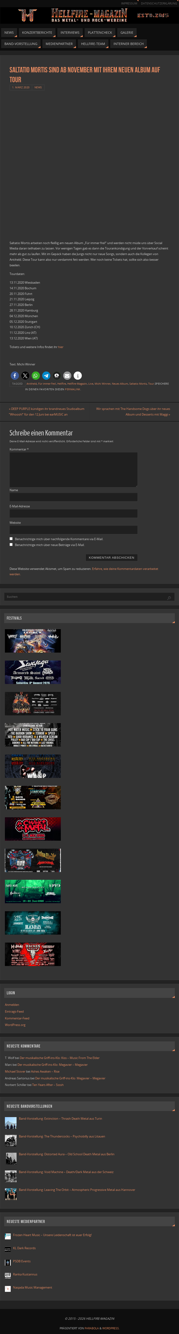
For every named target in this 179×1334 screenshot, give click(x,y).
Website (15, 522)
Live (90, 383)
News (38, 87)
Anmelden (12, 1005)
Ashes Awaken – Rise (45, 1071)
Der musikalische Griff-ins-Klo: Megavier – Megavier (52, 1065)
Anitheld (32, 383)
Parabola (92, 1328)
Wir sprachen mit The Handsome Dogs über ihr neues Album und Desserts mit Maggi (132, 411)
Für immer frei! (47, 383)
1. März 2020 (21, 87)
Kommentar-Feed (17, 1018)
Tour (151, 383)
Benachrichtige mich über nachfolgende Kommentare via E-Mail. (59, 539)
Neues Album (120, 383)
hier (60, 347)
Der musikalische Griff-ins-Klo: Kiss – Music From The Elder (60, 1058)
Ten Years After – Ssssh (48, 1085)
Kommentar (19, 449)
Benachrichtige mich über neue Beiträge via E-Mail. (50, 545)
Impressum (129, 3)
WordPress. (111, 1328)
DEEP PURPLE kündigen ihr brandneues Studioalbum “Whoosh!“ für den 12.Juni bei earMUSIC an (47, 411)
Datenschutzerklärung (159, 3)
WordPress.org (15, 1025)
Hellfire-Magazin (77, 383)
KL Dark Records (24, 1248)
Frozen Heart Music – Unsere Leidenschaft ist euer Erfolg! (52, 1235)
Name (14, 490)
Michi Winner (102, 383)
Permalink (72, 389)
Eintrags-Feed (14, 1011)
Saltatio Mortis (138, 383)
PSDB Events (22, 1261)
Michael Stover (15, 1071)
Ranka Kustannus (25, 1274)
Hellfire (61, 383)
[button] (15, 376)
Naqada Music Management (32, 1288)
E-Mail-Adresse (20, 506)
